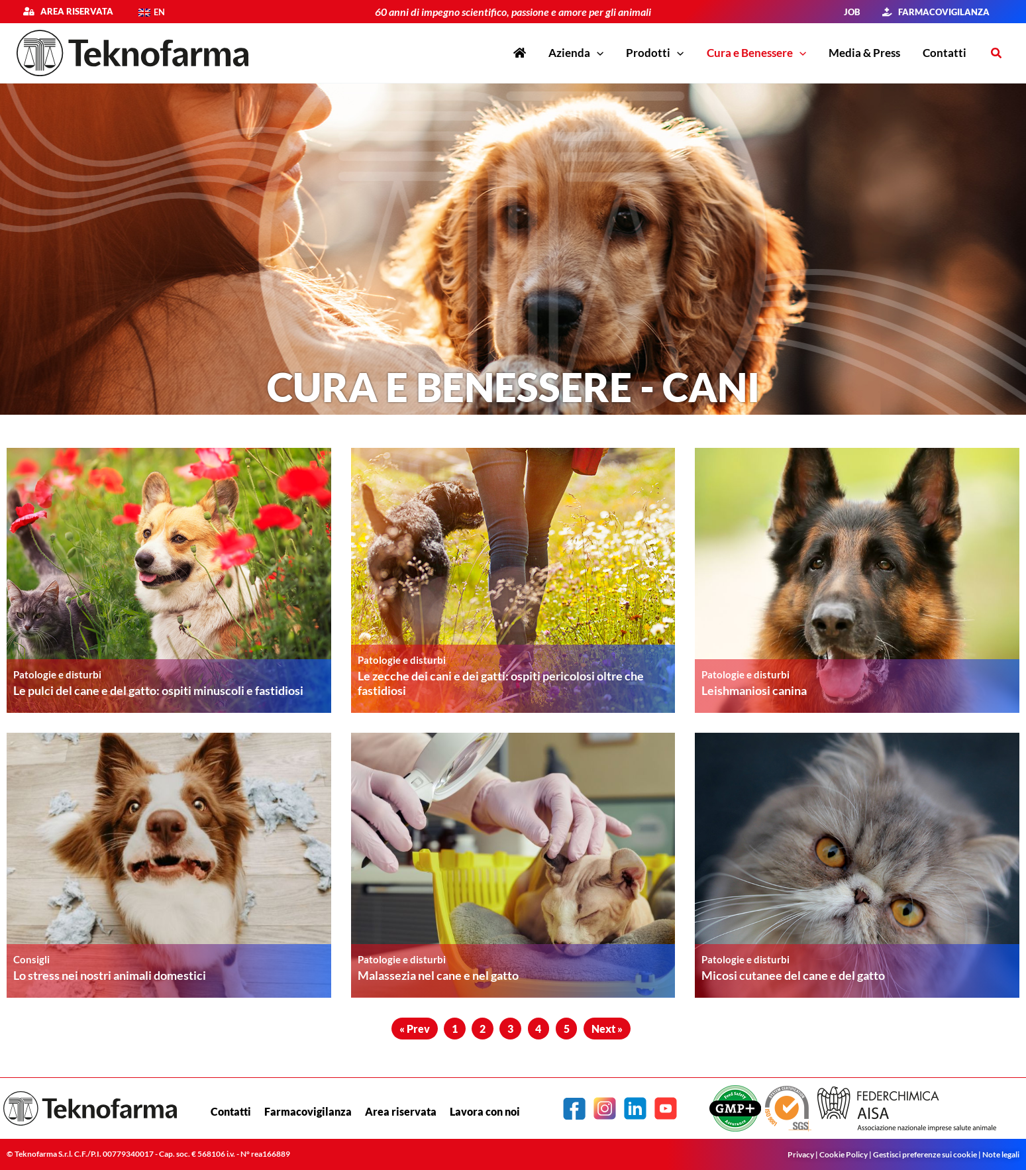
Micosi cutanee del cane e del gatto (793, 975)
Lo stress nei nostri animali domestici (109, 975)
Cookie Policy (843, 1154)
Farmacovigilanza (308, 1111)
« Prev (414, 1028)
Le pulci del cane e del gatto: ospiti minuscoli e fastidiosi (158, 690)
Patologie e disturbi (57, 674)
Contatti (231, 1111)
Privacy (801, 1154)
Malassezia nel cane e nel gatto (438, 975)
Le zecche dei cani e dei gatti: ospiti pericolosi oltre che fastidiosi (501, 683)
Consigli (31, 959)
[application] (596, 53)
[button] (997, 53)
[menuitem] (152, 12)
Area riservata (73, 11)
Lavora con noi (485, 1111)
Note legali (1000, 1154)
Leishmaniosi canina (754, 690)
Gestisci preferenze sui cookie (925, 1154)
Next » (607, 1028)
